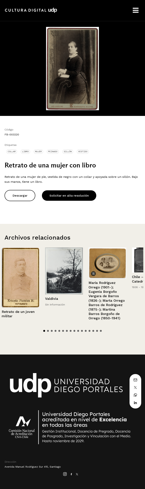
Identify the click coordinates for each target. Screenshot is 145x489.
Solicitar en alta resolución (69, 195)
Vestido (82, 151)
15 (97, 331)
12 (86, 331)
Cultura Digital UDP (31, 12)
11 (82, 331)
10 (78, 331)
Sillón (68, 151)
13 (89, 331)
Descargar (19, 195)
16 (101, 331)
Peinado (52, 151)
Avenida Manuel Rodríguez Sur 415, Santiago (33, 466)
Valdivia (51, 299)
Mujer (38, 151)
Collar (12, 151)
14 (93, 331)
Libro (25, 151)
